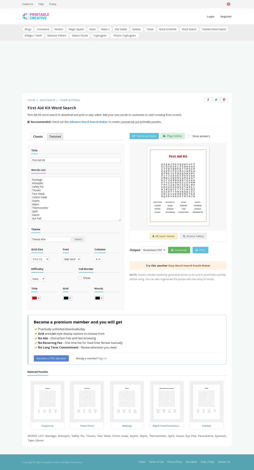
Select (78, 239)
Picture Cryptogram (125, 35)
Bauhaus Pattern (56, 35)
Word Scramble (167, 29)
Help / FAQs (207, 461)
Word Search (189, 29)
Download (179, 250)
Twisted (55, 136)
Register (226, 16)
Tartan (150, 29)
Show (86, 278)
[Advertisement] (127, 67)
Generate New (144, 136)
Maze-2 (105, 29)
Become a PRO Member (51, 358)
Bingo (28, 29)
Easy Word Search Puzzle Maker (189, 265)
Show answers (201, 136)
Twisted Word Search (214, 29)
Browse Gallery (193, 236)
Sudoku (136, 29)
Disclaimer (191, 461)
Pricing (52, 4)
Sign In (103, 358)
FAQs (41, 4)
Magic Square (76, 29)
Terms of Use (156, 461)
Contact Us (27, 4)
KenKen (58, 29)
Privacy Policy (174, 461)
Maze (92, 29)
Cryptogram (100, 35)
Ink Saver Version (164, 236)
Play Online (172, 136)
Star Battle (121, 29)
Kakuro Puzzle (80, 35)
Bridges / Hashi (33, 35)
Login (210, 16)
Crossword (43, 29)
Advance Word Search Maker (88, 121)
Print (200, 250)
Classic (38, 136)
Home (142, 461)
